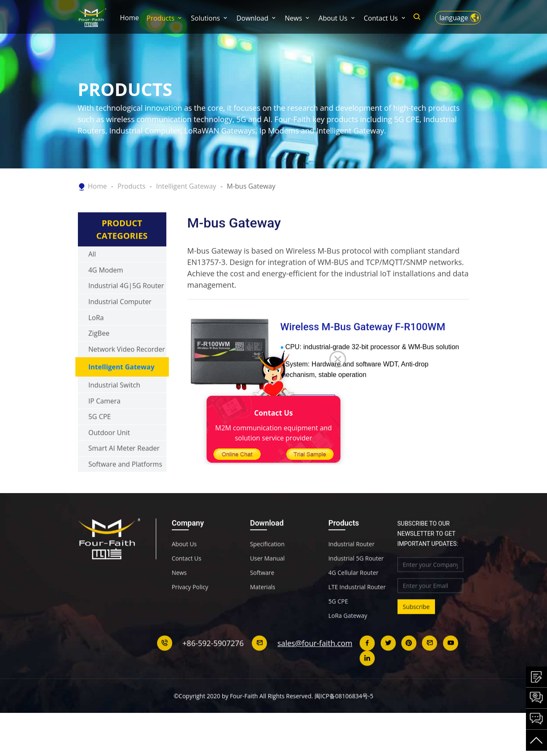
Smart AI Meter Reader (124, 467)
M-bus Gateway (251, 186)
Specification (267, 563)
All (92, 272)
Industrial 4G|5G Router (126, 304)
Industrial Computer (120, 320)
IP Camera (104, 419)
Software (262, 591)
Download (252, 18)
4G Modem (105, 288)
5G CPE (99, 435)
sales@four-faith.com (315, 661)
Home (129, 17)
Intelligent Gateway (186, 186)
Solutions (205, 18)
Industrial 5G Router (356, 577)
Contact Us (381, 18)
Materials (262, 605)
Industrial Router (351, 563)
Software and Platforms (125, 482)
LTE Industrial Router (357, 605)
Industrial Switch (114, 403)
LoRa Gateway (347, 634)
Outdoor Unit (109, 451)
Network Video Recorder (126, 367)
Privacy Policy (190, 605)
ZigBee (98, 352)
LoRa (96, 336)
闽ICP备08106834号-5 (344, 714)
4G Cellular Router (353, 591)
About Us (332, 18)
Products (160, 18)
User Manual (267, 577)
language (454, 17)
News (293, 18)
